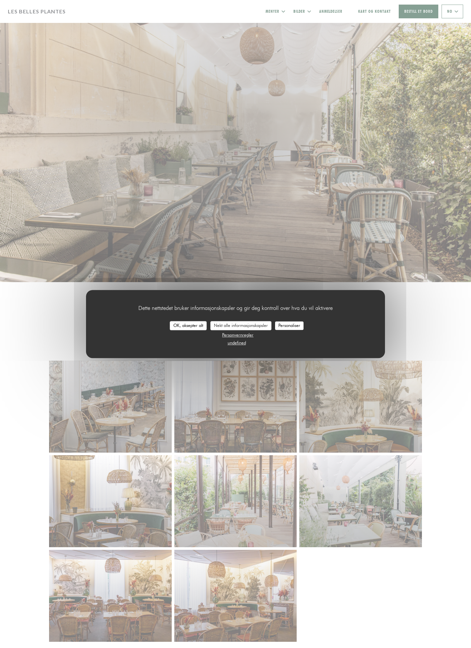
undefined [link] (237, 342)
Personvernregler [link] (237, 334)
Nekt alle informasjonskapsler (241, 325)
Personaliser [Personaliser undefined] (289, 325)
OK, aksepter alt (188, 325)
